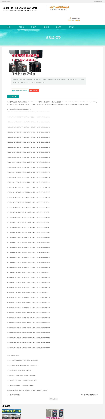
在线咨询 (70, 61)
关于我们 (21, 16)
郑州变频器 (39, 411)
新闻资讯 (33, 16)
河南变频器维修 (32, 411)
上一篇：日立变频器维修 (13, 365)
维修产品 (46, 16)
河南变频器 (45, 411)
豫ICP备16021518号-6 (24, 416)
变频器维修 (53, 26)
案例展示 (58, 16)
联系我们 (71, 16)
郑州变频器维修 (23, 411)
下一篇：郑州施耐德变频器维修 (89, 365)
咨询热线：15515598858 (56, 61)
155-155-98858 (96, 10)
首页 (8, 16)
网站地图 (50, 413)
